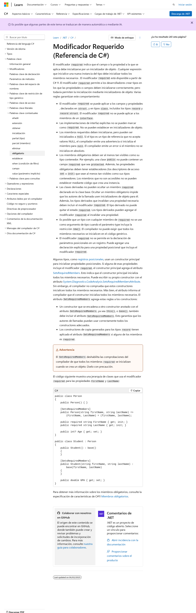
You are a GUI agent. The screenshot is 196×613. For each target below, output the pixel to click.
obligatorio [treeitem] (18, 153)
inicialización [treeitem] (18, 133)
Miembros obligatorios (114, 496)
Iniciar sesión (185, 4)
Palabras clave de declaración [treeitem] (25, 74)
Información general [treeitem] (20, 64)
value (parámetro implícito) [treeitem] (26, 173)
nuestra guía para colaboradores (74, 545)
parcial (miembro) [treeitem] (21, 143)
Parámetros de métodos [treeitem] (22, 79)
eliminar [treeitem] (16, 148)
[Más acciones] (140, 37)
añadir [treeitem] (15, 118)
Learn (56, 37)
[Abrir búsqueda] (173, 5)
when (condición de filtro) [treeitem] (25, 163)
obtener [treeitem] (16, 128)
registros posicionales (91, 259)
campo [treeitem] (15, 168)
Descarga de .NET (181, 13)
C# (72, 37)
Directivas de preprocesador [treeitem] (21, 208)
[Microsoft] (6, 4)
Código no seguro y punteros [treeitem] (22, 203)
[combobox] (24, 37)
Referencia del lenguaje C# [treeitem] (20, 43)
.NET (64, 37)
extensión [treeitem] (17, 123)
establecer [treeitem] (17, 158)
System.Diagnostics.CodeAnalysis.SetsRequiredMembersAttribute (101, 281)
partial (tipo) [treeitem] (18, 138)
